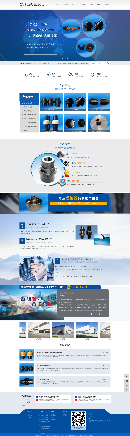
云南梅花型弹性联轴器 (30, 115)
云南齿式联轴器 (28, 103)
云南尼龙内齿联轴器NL (51, 131)
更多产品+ (42, 433)
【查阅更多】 (55, 356)
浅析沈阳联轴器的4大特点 (73, 365)
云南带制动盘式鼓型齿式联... (99, 131)
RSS (73, 63)
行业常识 (53, 419)
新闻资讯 (99, 4)
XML (76, 63)
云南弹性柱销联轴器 (29, 118)
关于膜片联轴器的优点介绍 (73, 379)
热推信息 (59, 63)
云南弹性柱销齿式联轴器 (30, 126)
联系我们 (65, 411)
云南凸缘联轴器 (28, 111)
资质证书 (30, 417)
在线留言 (107, 4)
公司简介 (30, 415)
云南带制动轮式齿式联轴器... (75, 131)
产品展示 (41, 411)
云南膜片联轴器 (37, 63)
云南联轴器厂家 (45, 63)
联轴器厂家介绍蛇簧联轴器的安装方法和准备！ (73, 352)
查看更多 (95, 313)
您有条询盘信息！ (83, 63)
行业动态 (53, 417)
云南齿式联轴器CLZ (75, 110)
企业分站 (64, 63)
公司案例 (90, 4)
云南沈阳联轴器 (29, 63)
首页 (58, 4)
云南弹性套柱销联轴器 (30, 122)
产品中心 (74, 4)
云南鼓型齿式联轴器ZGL (99, 110)
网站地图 (69, 63)
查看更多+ (26, 130)
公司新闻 (53, 415)
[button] (62, 58)
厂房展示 (82, 4)
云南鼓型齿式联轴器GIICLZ (51, 110)
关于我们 (66, 4)
